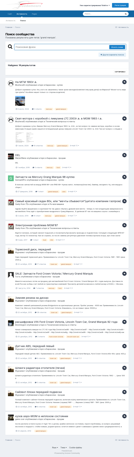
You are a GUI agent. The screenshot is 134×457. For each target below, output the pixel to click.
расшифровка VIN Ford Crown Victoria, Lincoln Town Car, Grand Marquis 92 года (66, 321)
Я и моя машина (57, 204)
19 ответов (37, 146)
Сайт (10, 14)
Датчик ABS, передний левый (34, 346)
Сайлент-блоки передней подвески (38, 392)
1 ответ (39, 191)
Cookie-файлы (75, 447)
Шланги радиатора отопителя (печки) (40, 367)
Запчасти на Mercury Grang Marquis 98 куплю (45, 177)
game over (20, 419)
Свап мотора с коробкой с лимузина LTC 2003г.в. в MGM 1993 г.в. (58, 118)
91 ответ (36, 216)
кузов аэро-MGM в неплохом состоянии (41, 416)
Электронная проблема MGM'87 (36, 225)
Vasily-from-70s (22, 204)
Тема (63, 447)
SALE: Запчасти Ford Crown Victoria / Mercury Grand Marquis (54, 273)
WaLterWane (20, 158)
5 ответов (40, 382)
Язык (55, 447)
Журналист (20, 252)
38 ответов (40, 312)
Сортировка (120, 72)
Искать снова (117, 47)
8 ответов (40, 407)
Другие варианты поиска (112, 55)
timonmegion (20, 325)
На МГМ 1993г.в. (26, 82)
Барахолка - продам (56, 158)
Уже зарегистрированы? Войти (95, 5)
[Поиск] (98, 14)
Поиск (23, 20)
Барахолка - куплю (54, 85)
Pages (34, 14)
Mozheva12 (20, 85)
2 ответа (40, 336)
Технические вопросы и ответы (60, 121)
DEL (17, 155)
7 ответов (38, 288)
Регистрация (120, 5)
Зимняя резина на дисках (32, 297)
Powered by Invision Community (67, 453)
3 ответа (36, 109)
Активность (22, 15)
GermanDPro (20, 180)
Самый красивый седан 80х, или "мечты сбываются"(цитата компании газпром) (68, 201)
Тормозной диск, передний (33, 249)
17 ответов (40, 264)
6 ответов (40, 358)
